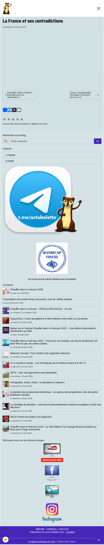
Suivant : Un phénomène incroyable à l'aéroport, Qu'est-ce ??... (85, 95)
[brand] (7, 8)
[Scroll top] (99, 540)
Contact (70, 532)
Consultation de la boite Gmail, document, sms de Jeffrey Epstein (37, 299)
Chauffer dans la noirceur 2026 (26, 289)
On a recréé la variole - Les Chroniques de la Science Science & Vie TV (48, 363)
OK (97, 141)
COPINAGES (51, 529)
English (9, 161)
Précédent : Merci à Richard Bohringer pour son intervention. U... (17, 95)
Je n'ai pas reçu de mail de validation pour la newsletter (52, 279)
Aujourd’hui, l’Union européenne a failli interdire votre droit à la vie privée (49, 318)
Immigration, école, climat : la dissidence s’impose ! (37, 382)
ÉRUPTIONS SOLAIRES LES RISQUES (31, 417)
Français (10, 155)
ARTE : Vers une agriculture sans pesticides (33, 372)
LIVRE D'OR (63, 529)
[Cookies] (5, 540)
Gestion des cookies (67, 541)
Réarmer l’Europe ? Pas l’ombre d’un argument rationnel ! (40, 353)
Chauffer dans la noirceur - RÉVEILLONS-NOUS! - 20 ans (41, 308)
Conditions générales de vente (41, 541)
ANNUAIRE (40, 529)
